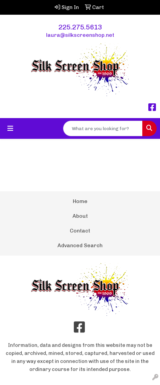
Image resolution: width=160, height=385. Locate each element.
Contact (80, 230)
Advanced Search (80, 245)
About (80, 216)
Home (80, 201)
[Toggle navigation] (10, 128)
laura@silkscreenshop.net (80, 35)
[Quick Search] (103, 128)
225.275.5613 (80, 27)
